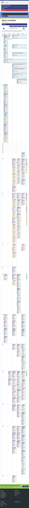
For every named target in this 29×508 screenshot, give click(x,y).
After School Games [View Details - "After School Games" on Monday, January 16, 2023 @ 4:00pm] (10, 372)
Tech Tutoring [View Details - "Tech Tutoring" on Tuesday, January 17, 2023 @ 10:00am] (14, 193)
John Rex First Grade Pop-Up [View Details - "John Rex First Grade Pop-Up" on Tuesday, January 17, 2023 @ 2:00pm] (14, 314)
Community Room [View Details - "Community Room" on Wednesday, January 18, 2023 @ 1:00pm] (19, 295)
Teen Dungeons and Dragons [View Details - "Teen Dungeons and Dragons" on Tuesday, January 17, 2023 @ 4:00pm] (14, 379)
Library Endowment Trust (4, 504)
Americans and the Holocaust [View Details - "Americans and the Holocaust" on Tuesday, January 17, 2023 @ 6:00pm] (14, 426)
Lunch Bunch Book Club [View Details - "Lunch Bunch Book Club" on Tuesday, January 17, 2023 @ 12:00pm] (14, 267)
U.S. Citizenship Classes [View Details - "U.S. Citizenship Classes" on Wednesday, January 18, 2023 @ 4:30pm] (19, 397)
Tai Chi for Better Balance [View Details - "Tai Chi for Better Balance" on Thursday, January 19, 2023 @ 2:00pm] (23, 322)
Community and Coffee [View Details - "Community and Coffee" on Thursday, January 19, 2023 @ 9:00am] (23, 166)
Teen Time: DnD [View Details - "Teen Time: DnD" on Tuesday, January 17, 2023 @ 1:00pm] (14, 280)
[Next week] (23, 28)
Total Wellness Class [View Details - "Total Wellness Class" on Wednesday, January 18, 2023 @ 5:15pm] (19, 412)
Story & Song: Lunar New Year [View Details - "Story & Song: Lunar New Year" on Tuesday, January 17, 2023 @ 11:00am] (14, 244)
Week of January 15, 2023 (13, 28)
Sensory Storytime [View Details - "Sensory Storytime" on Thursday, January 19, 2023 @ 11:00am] (23, 244)
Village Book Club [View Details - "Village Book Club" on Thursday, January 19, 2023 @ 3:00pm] (23, 344)
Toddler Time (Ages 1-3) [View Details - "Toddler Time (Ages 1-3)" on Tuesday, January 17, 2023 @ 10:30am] (14, 237)
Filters (5, 24)
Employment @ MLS (3, 496)
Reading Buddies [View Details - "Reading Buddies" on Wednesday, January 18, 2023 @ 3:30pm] (18, 351)
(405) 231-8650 (18, 492)
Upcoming (11, 26)
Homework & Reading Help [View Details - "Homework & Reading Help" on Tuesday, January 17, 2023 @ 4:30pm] (14, 391)
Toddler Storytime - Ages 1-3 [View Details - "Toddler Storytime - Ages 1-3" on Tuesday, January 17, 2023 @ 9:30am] (14, 167)
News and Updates (3, 495)
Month (19, 26)
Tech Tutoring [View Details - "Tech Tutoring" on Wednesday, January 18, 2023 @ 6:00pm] (19, 426)
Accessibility (2, 497)
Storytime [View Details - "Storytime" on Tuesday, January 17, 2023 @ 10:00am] (14, 205)
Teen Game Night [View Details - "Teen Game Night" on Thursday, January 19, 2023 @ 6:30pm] (23, 463)
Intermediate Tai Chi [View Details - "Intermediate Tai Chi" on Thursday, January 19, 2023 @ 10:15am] (23, 193)
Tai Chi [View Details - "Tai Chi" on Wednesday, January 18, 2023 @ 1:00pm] (18, 281)
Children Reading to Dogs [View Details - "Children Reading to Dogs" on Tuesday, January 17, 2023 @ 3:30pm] (14, 344)
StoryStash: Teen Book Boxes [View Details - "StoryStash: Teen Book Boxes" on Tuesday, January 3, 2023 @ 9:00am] (6, 85)
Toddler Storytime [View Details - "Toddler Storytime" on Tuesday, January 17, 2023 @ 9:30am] (14, 180)
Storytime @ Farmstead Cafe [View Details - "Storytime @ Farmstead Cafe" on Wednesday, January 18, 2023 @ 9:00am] (19, 159)
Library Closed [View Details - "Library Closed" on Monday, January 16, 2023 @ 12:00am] (9, 36)
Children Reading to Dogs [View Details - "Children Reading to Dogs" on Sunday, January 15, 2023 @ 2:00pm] (5, 321)
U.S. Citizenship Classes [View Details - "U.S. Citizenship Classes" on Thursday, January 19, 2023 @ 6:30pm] (23, 469)
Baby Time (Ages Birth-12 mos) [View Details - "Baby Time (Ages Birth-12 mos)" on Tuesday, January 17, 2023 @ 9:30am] (14, 174)
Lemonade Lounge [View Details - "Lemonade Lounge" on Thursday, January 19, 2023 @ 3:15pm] (23, 350)
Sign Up (25, 486)
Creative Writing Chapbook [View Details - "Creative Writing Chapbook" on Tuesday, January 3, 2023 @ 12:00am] (6, 45)
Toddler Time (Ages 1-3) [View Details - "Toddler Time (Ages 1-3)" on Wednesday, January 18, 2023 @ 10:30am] (19, 232)
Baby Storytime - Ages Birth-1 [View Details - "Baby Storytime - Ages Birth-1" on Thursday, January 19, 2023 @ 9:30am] (23, 172)
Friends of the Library (3, 503)
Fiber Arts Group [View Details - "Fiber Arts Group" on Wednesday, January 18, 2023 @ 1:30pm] (19, 307)
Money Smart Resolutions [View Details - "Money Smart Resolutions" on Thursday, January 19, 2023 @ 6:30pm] (23, 457)
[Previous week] (3, 28)
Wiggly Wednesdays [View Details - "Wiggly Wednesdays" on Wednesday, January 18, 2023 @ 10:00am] (19, 219)
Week (23, 26)
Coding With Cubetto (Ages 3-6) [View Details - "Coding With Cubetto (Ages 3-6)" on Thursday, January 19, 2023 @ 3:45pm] (23, 363)
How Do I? (3, 8)
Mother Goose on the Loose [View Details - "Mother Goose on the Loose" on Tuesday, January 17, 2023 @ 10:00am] (14, 199)
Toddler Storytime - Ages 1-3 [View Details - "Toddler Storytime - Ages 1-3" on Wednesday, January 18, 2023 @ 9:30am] (19, 171)
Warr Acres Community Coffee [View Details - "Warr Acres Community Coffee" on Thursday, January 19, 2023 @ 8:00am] (23, 153)
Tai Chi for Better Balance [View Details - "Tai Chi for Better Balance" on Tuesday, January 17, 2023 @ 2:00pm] (14, 321)
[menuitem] (14, 7)
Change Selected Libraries (6, 5)
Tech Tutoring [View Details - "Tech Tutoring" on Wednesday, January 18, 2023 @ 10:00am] (19, 193)
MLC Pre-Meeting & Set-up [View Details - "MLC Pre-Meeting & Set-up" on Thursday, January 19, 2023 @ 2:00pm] (23, 315)
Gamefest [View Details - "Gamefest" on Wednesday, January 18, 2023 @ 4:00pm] (19, 378)
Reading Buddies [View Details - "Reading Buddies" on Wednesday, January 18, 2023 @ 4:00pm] (18, 384)
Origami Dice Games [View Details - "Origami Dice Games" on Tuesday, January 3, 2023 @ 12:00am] (6, 53)
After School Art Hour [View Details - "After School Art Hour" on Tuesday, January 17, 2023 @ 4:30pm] (14, 385)
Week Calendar (6, 22)
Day (25, 26)
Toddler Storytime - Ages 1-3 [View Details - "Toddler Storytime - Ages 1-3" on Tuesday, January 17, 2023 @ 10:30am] (14, 225)
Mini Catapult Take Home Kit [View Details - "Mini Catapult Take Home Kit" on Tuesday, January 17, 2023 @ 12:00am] (16, 35)
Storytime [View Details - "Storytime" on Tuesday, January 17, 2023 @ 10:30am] (14, 231)
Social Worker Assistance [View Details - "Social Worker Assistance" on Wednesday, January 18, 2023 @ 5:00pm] (19, 405)
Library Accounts (3, 492)
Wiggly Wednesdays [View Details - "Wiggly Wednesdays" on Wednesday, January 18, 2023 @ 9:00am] (19, 165)
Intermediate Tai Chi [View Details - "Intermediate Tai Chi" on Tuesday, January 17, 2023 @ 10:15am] (14, 218)
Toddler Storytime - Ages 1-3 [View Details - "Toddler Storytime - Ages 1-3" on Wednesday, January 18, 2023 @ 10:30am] (19, 226)
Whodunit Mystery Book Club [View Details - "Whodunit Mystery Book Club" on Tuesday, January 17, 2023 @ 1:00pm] (14, 274)
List (15, 26)
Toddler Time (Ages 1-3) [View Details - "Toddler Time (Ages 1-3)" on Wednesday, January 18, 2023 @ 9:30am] (19, 178)
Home (3, 22)
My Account (4, 10)
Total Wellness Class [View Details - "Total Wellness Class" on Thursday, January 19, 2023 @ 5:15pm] (23, 420)
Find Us (16, 495)
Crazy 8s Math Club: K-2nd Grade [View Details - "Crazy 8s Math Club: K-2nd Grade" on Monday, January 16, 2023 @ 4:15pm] (10, 379)
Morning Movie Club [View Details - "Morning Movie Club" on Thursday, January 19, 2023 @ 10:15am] (23, 200)
